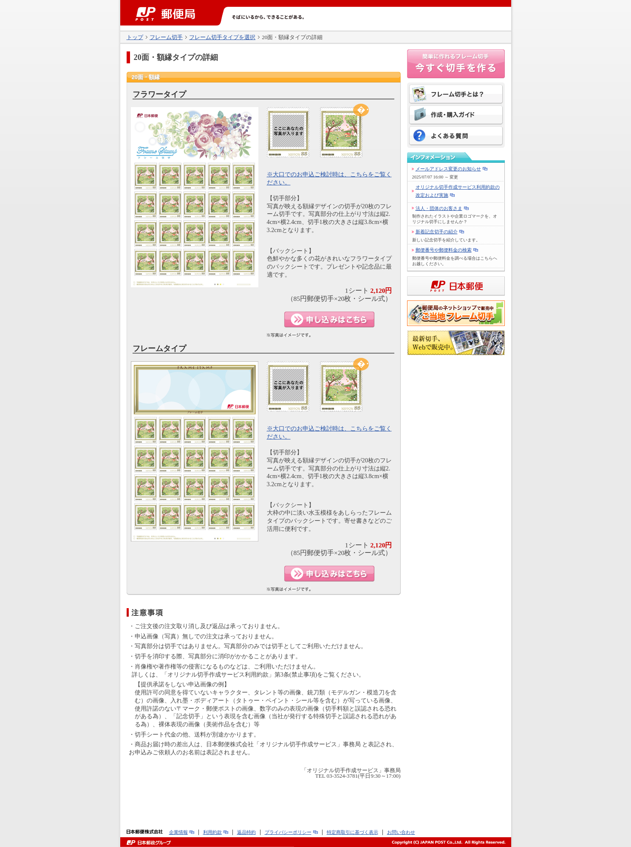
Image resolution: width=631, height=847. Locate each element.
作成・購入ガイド (456, 115)
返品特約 (246, 832)
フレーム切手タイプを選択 (222, 37)
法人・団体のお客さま (439, 208)
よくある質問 (456, 136)
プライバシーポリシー (288, 832)
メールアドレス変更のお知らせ (448, 168)
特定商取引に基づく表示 (352, 832)
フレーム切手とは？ (456, 95)
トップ (135, 37)
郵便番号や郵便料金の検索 (444, 249)
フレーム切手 (166, 37)
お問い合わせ (401, 832)
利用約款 (212, 832)
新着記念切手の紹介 (437, 231)
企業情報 (178, 832)
